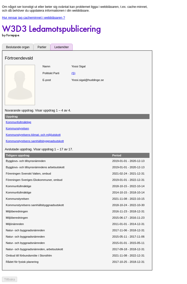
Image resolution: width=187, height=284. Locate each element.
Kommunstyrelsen (17, 128)
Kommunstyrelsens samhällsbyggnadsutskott (35, 141)
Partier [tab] (42, 47)
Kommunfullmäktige (18, 122)
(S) (73, 73)
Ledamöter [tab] (61, 47)
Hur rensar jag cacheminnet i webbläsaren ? (33, 17)
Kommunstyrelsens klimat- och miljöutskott (33, 134)
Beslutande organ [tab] (17, 47)
